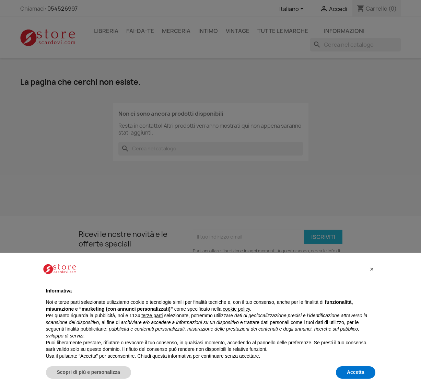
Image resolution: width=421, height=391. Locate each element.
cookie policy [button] (236, 309)
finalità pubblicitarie (85, 329)
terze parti (152, 315)
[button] (371, 269)
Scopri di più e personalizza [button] (88, 372)
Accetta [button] (355, 372)
